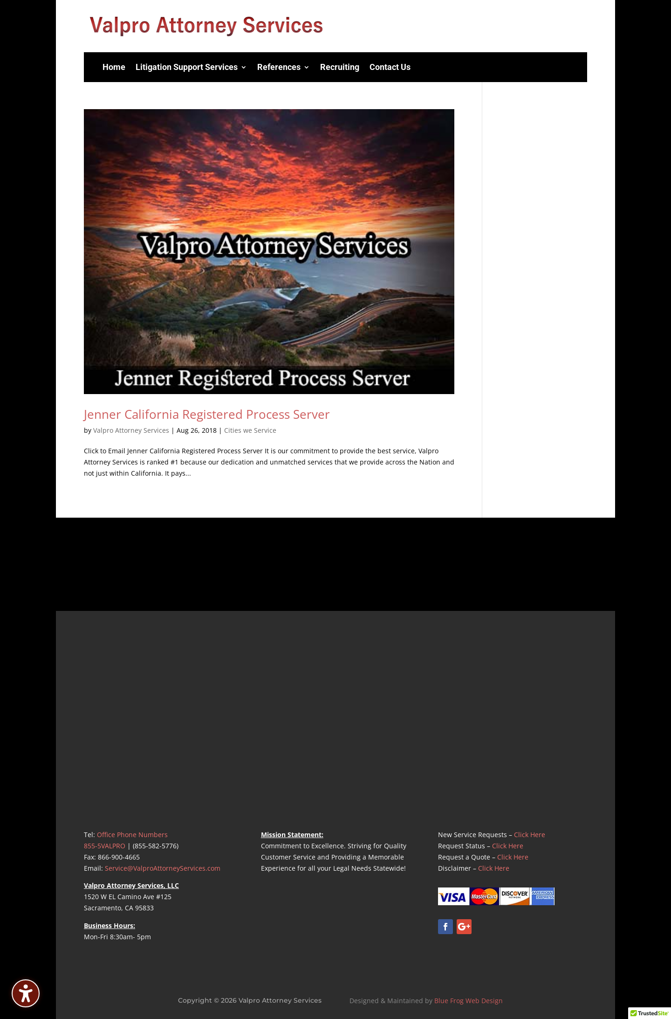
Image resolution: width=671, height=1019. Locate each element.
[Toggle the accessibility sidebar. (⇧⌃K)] (26, 993)
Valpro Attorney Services (131, 430)
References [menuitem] (279, 67)
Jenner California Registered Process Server (207, 414)
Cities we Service (250, 430)
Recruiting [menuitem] (339, 67)
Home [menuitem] (114, 67)
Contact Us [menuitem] (390, 67)
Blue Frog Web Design (468, 1000)
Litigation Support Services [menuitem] (187, 67)
